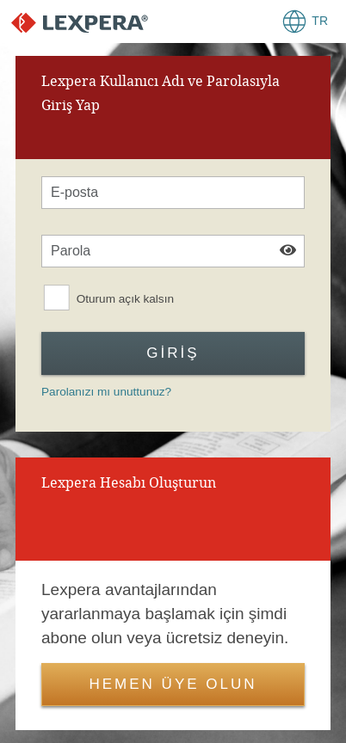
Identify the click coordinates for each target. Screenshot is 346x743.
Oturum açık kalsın (125, 298)
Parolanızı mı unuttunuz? (106, 391)
